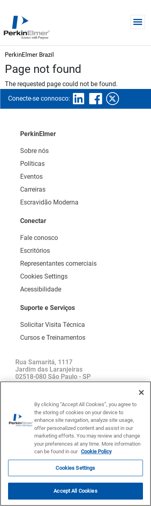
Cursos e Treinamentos (52, 337)
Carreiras (33, 189)
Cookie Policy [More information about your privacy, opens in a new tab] (96, 451)
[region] (75, 443)
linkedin (78, 98)
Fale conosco (39, 238)
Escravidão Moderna (49, 202)
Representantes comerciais (58, 263)
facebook (95, 98)
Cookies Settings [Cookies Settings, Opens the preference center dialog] (75, 468)
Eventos (31, 176)
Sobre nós (34, 151)
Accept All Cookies (75, 491)
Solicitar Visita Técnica (52, 324)
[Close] (141, 392)
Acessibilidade (40, 289)
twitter (112, 98)
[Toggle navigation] (137, 22)
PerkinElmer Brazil (29, 54)
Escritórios (35, 250)
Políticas (32, 163)
